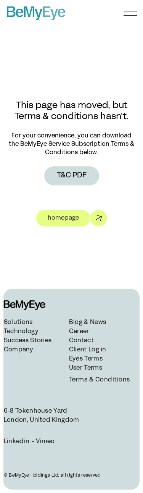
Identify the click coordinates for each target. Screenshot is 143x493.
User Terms (85, 368)
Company (18, 350)
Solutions (18, 322)
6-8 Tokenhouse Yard (35, 411)
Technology (21, 331)
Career (79, 331)
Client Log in (87, 350)
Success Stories (28, 340)
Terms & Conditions (99, 380)
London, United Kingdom (41, 420)
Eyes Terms (86, 359)
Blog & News (87, 322)
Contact (81, 340)
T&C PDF (72, 175)
